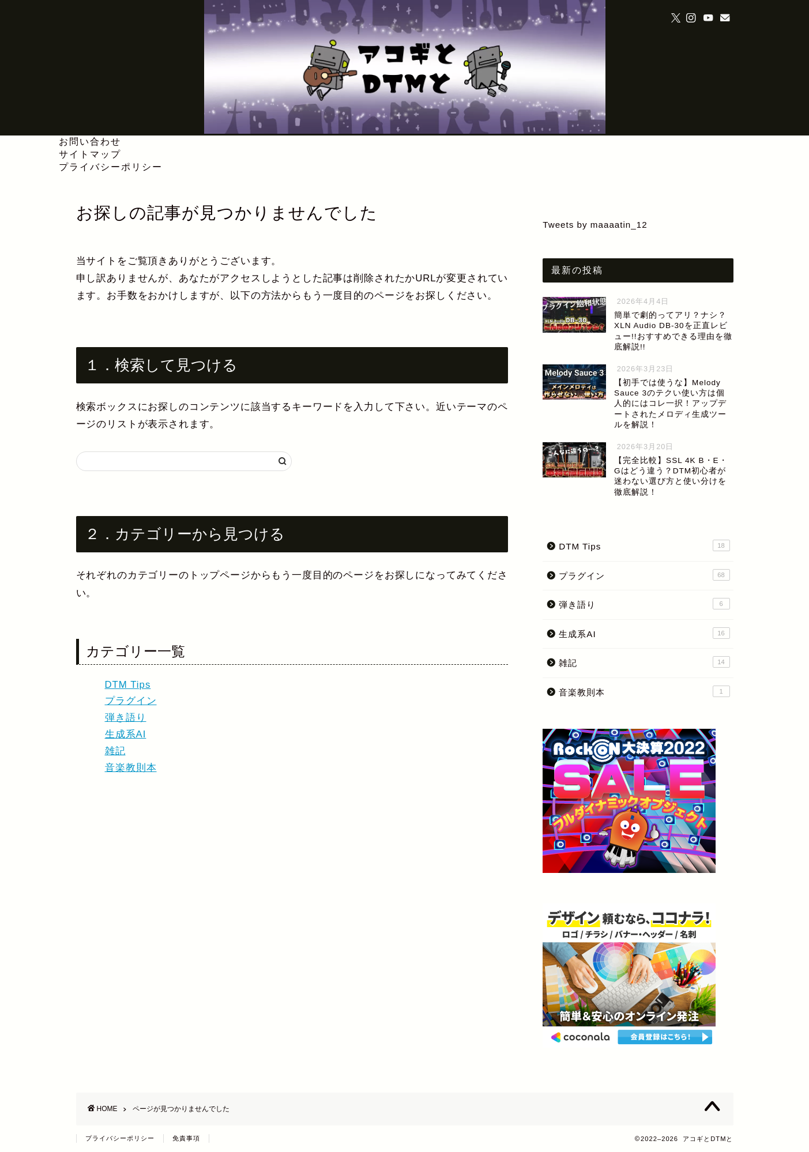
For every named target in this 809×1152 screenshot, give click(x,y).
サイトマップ (90, 154)
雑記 (115, 751)
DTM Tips (128, 684)
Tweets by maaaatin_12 (595, 224)
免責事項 (186, 1138)
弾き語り (125, 717)
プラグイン (131, 700)
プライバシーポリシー (111, 166)
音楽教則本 (131, 767)
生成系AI (125, 734)
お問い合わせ (90, 141)
